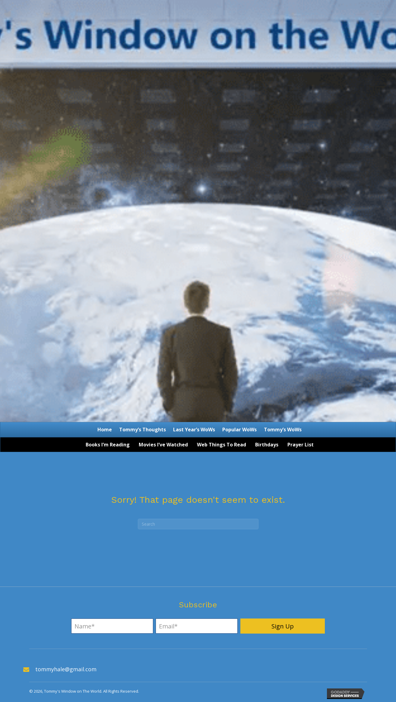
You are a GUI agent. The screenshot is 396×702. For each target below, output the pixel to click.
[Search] (198, 524)
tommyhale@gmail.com (66, 669)
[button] (282, 626)
